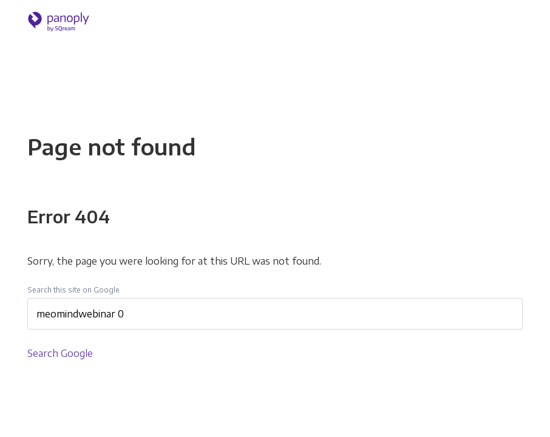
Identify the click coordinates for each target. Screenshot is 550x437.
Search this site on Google (73, 289)
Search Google (60, 353)
